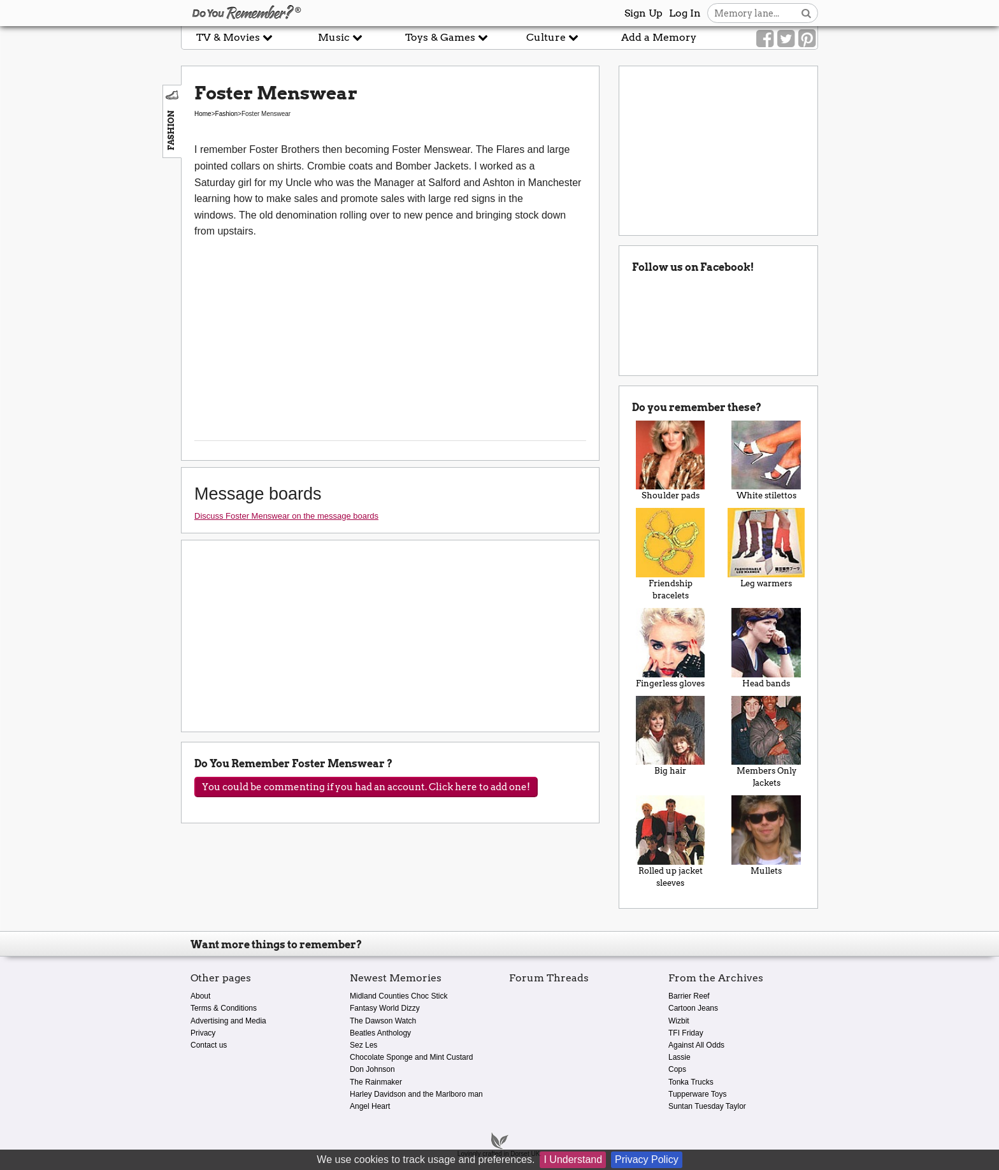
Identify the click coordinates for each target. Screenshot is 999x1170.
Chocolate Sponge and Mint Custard (411, 1057)
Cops (677, 1069)
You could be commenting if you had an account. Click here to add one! (366, 787)
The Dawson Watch (383, 1020)
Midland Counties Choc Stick (398, 996)
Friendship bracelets (670, 554)
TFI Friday (685, 1033)
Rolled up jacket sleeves (670, 841)
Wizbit (678, 1020)
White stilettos (766, 461)
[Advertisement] (90, 289)
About (200, 996)
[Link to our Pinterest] (807, 39)
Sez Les (363, 1045)
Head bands (766, 648)
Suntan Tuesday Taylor (707, 1106)
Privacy (202, 1033)
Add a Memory (658, 37)
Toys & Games (446, 37)
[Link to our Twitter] (785, 39)
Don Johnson (372, 1069)
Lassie (679, 1057)
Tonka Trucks (691, 1082)
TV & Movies (234, 37)
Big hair (670, 736)
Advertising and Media (228, 1020)
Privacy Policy (647, 1159)
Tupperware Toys (697, 1094)
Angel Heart (370, 1106)
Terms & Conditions (223, 1008)
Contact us (208, 1045)
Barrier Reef (689, 996)
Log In (685, 13)
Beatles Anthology (380, 1033)
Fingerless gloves (670, 648)
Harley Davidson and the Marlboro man (416, 1094)
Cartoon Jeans (693, 1008)
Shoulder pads (670, 461)
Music (340, 37)
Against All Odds (696, 1045)
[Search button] (806, 13)
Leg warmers (766, 548)
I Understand (572, 1159)
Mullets (766, 835)
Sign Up (643, 13)
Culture (552, 37)
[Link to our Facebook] (764, 39)
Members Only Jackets (766, 742)
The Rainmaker (376, 1082)
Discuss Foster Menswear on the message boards (286, 516)
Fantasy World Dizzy (385, 1008)
